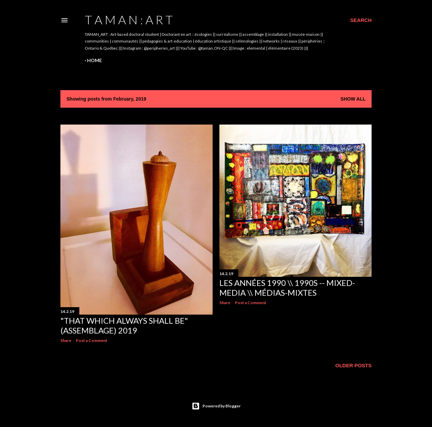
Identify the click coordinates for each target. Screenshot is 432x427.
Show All (353, 99)
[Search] (361, 20)
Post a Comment (91, 340)
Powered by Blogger (216, 406)
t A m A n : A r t (129, 19)
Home (94, 60)
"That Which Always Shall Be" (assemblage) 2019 (124, 325)
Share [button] (65, 340)
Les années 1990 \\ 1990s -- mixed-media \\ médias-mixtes (287, 287)
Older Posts (353, 365)
